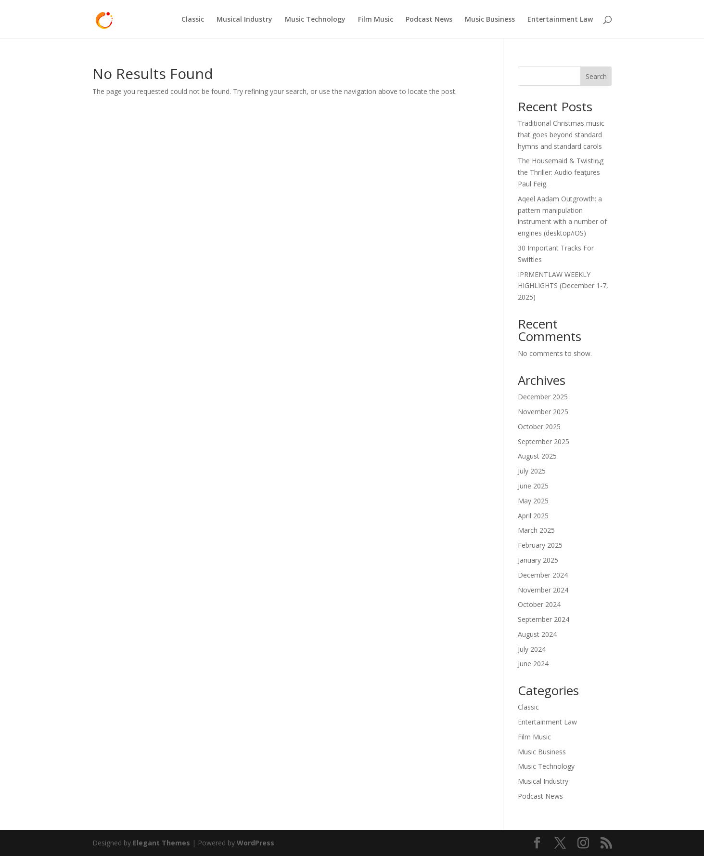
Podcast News (429, 20)
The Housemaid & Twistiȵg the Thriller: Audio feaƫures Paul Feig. (560, 172)
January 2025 (538, 560)
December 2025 (543, 396)
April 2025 (533, 515)
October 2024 (539, 604)
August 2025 (537, 456)
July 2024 (532, 649)
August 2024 (537, 634)
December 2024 (543, 574)
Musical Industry (244, 20)
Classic (192, 20)
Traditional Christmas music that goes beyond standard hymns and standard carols (561, 135)
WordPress (255, 842)
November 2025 (543, 411)
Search (596, 76)
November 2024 (543, 589)
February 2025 (540, 545)
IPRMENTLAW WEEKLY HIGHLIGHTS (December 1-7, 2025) (563, 286)
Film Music (375, 20)
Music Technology (315, 20)
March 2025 (536, 530)
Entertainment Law (560, 20)
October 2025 (539, 426)
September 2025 (543, 441)
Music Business (490, 20)
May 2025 (533, 500)
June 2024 (533, 663)
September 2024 (543, 619)
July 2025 (532, 470)
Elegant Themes (161, 842)
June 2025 (533, 485)
